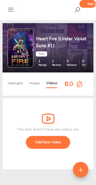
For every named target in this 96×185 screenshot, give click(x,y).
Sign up (91, 4)
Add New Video (48, 142)
